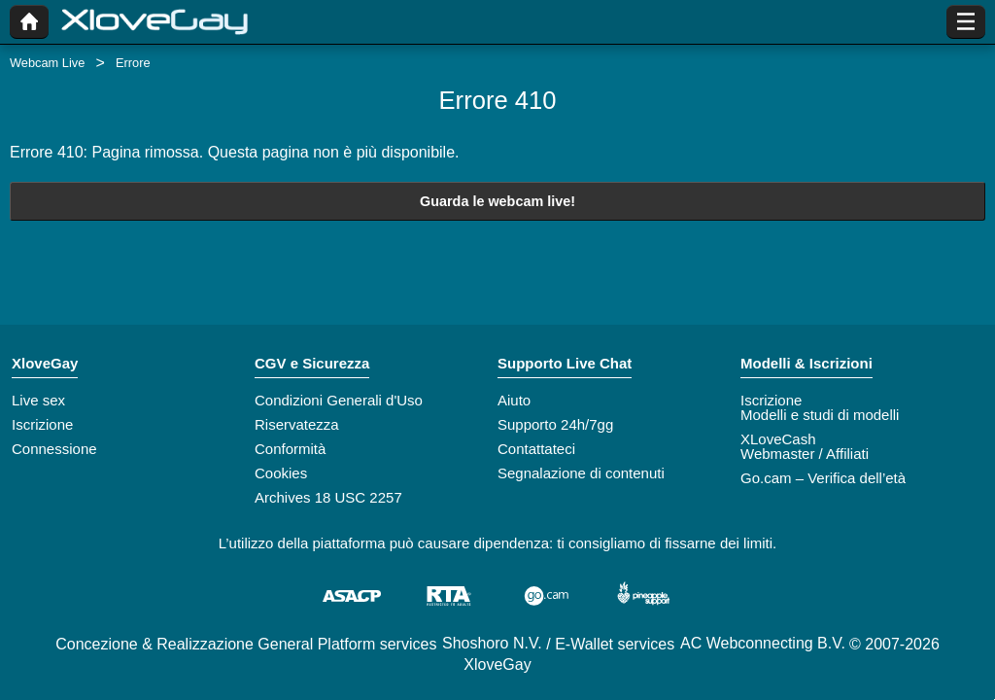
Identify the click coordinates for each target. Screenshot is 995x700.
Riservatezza (297, 424)
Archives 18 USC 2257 (328, 497)
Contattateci (536, 448)
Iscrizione (42, 424)
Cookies (281, 473)
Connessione (54, 448)
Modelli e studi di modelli (819, 414)
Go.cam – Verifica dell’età (823, 478)
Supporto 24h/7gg (555, 424)
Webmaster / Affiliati (804, 453)
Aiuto (514, 400)
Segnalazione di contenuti (581, 473)
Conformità (290, 448)
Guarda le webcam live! (497, 201)
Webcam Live (47, 62)
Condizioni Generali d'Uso (339, 400)
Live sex (38, 400)
